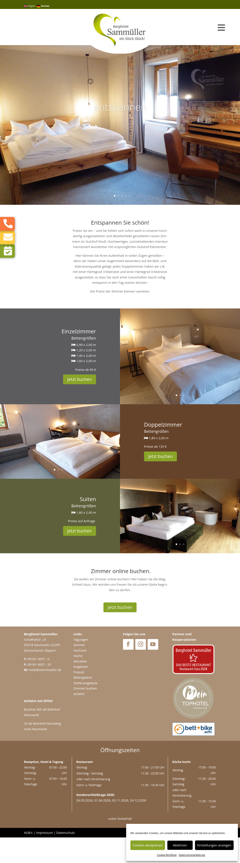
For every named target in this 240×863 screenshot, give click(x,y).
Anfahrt (79, 719)
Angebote (80, 692)
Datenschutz (65, 858)
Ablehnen (180, 845)
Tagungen (80, 665)
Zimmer (79, 670)
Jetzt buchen (79, 405)
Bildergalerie (82, 703)
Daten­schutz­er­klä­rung (192, 855)
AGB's (28, 858)
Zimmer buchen (85, 714)
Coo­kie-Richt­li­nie (167, 855)
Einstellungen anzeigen (214, 845)
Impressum (44, 858)
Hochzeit (79, 676)
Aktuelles (80, 687)
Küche (78, 681)
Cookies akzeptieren (148, 845)
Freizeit (78, 697)
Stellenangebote (85, 708)
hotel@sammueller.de (45, 695)
